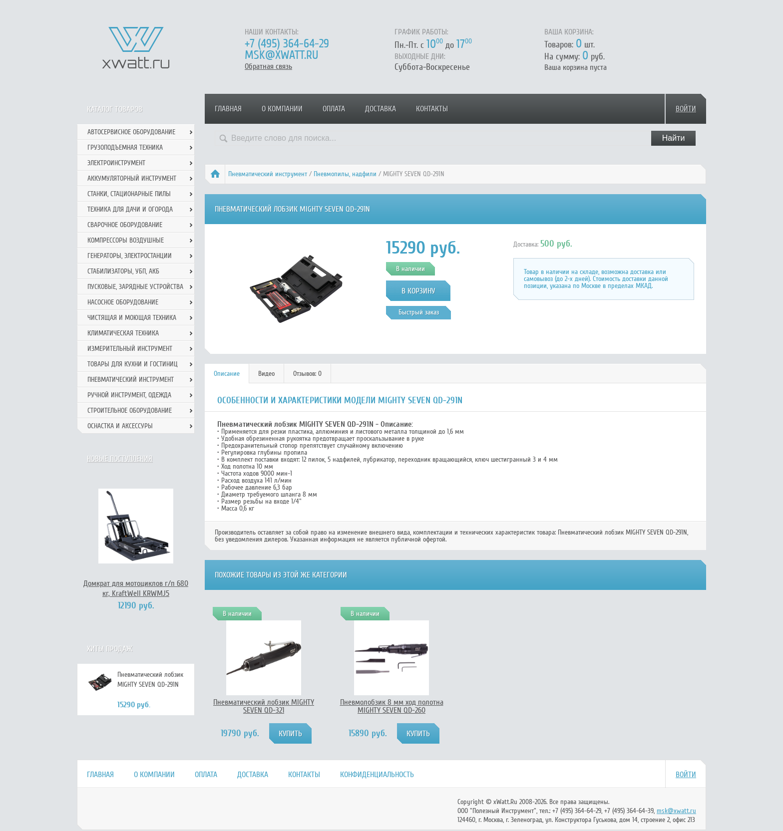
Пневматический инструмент (267, 174)
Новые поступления (119, 459)
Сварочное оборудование (124, 225)
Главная (228, 109)
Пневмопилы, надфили (345, 174)
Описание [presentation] (227, 373)
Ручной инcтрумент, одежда (129, 395)
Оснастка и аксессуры (120, 426)
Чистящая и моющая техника (131, 317)
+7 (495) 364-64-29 (287, 43)
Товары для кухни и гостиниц (132, 364)
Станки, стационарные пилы (129, 194)
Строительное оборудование (129, 410)
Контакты (432, 109)
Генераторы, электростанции (129, 256)
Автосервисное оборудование (131, 132)
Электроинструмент (116, 163)
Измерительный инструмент (129, 348)
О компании (282, 109)
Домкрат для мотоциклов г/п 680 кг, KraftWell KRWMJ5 (135, 588)
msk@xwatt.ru (281, 55)
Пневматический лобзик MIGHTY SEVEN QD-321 (263, 706)
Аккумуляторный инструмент (131, 178)
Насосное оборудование (122, 302)
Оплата (334, 109)
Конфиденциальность (377, 775)
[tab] (227, 373)
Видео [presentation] (266, 373)
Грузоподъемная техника (125, 147)
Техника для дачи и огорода (130, 209)
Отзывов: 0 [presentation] (307, 373)
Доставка (380, 109)
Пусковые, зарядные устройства (135, 286)
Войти (686, 109)
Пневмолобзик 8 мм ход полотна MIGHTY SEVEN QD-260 (391, 706)
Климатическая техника (123, 333)
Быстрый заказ (418, 312)
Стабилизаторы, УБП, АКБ (123, 271)
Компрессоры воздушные (125, 240)
